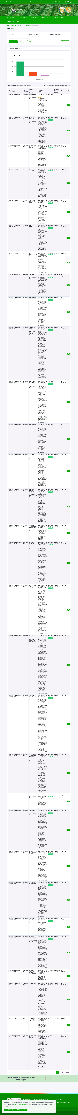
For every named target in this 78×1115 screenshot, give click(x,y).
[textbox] (39, 36)
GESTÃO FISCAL (55, 17)
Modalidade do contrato (35, 34)
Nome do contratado (55, 34)
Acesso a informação (16, 25)
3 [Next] (62, 1072)
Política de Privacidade (20, 1104)
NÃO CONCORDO (20, 1109)
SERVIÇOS (19, 21)
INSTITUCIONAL (14, 17)
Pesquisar (13, 42)
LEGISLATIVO (34, 17)
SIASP (33, 1113)
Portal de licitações (27, 25)
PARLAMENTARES (24, 17)
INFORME (63, 17)
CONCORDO (9, 1109)
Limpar (22, 42)
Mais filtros (32, 42)
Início (8, 25)
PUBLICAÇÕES (10, 21)
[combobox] (39, 36)
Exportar (65, 42)
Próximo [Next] (67, 1072)
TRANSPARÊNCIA (45, 17)
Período (11, 34)
